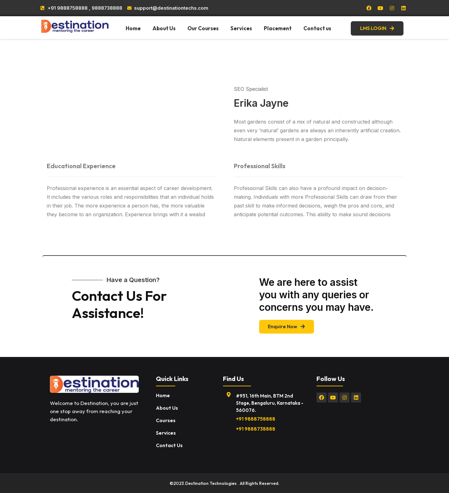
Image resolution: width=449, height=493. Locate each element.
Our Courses (203, 28)
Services (241, 28)
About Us (164, 28)
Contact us (317, 28)
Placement (278, 28)
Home (133, 28)
